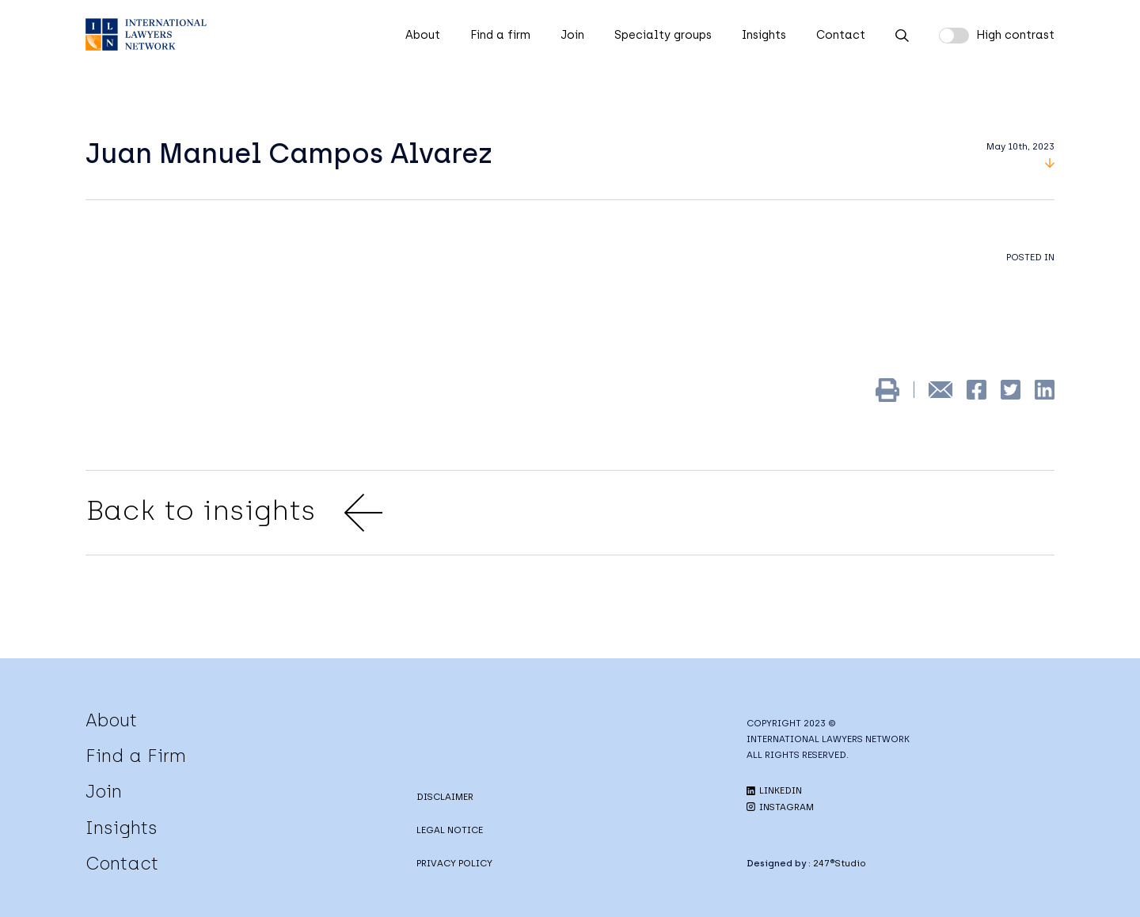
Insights (764, 35)
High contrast (1015, 35)
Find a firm (500, 35)
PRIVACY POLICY (454, 863)
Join (572, 35)
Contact (840, 35)
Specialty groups (663, 35)
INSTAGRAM (780, 807)
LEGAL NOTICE (449, 830)
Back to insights (234, 513)
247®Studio (839, 863)
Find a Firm (136, 755)
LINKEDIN (774, 790)
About (422, 35)
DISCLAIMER (444, 796)
